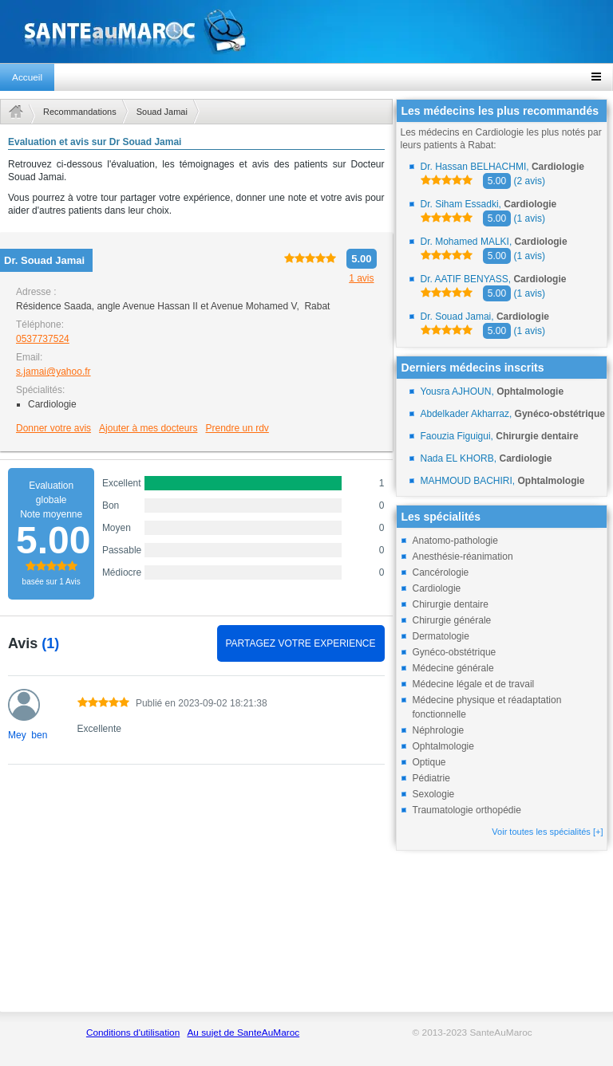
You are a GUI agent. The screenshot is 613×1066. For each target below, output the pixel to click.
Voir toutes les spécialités (547, 831)
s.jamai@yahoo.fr (53, 371)
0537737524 (42, 338)
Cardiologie (437, 588)
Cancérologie (441, 572)
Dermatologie (441, 636)
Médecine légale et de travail (474, 684)
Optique (429, 762)
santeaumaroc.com (306, 31)
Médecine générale (453, 668)
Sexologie (434, 794)
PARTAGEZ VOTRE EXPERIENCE (300, 643)
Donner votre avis (53, 428)
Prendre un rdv (236, 428)
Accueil (27, 77)
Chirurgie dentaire (450, 604)
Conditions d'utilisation (133, 1032)
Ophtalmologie (443, 746)
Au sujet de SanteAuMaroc (243, 1032)
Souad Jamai (162, 111)
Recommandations (80, 111)
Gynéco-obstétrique (454, 652)
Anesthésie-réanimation (463, 556)
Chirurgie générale (452, 620)
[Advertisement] (196, 897)
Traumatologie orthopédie (467, 810)
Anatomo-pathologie (455, 540)
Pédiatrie (431, 778)
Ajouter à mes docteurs (148, 428)
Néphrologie (439, 730)
